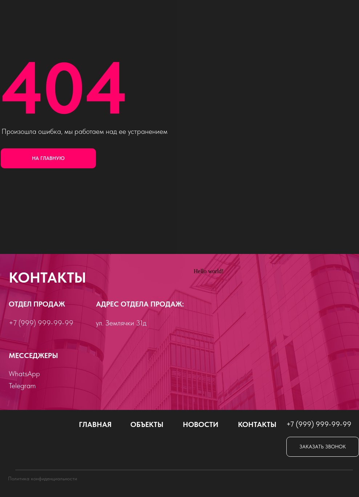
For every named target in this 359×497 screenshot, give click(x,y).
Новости (200, 424)
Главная (95, 424)
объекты (147, 424)
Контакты (257, 424)
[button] (322, 447)
